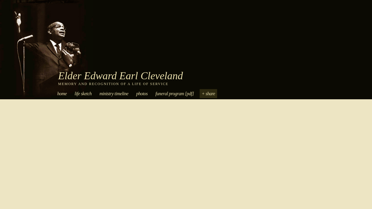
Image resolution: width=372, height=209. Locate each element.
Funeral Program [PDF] (174, 93)
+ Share (208, 93)
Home (62, 93)
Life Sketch (83, 93)
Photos (142, 93)
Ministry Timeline (113, 93)
